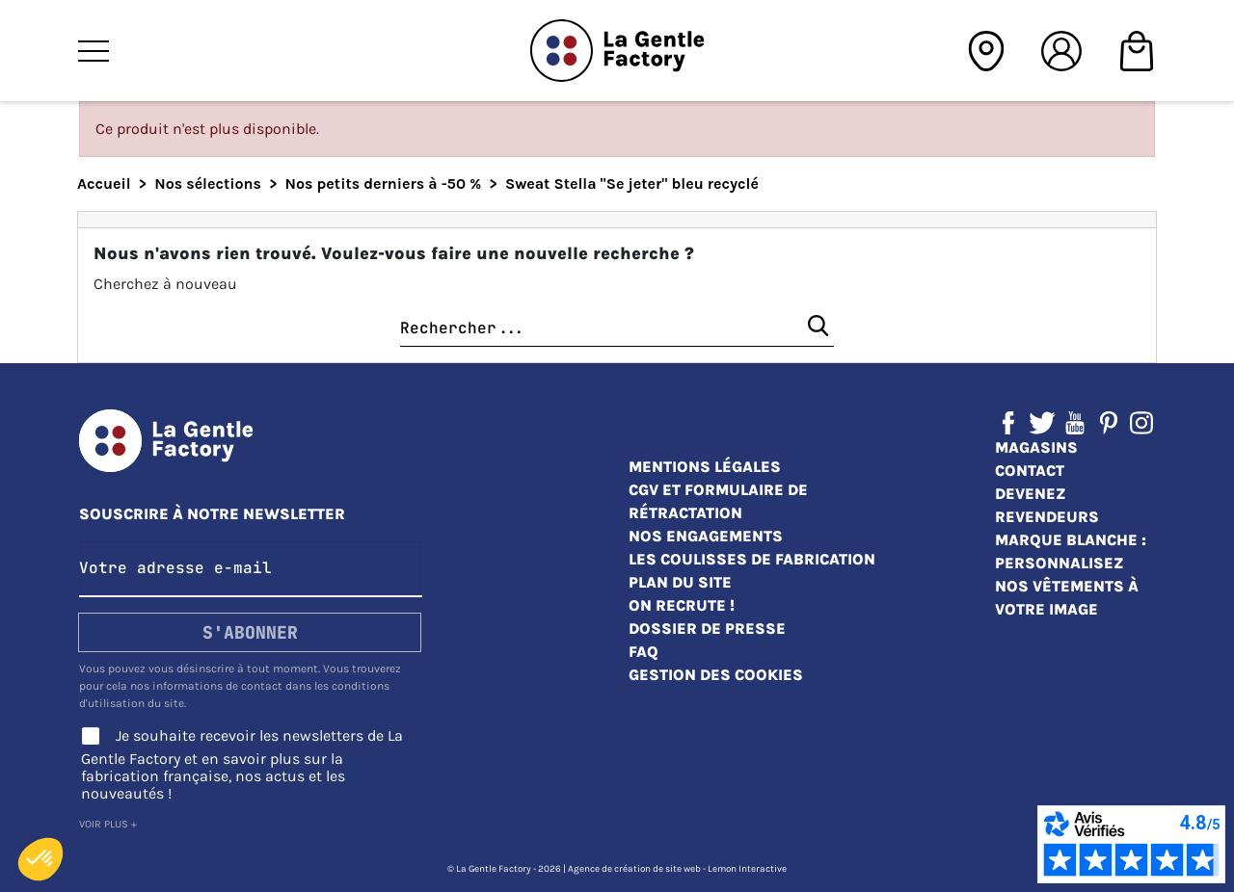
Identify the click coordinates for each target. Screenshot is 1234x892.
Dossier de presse (707, 628)
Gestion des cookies (716, 675)
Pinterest (1108, 422)
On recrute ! (682, 605)
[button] (40, 859)
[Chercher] (617, 329)
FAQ (643, 652)
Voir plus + (108, 824)
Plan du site (680, 582)
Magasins (1036, 447)
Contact (1029, 470)
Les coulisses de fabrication (752, 559)
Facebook (1008, 422)
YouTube (1074, 422)
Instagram (1141, 422)
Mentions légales (705, 467)
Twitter (1042, 422)
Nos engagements (706, 536)
